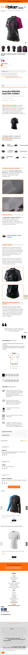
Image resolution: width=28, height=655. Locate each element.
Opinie (18, 3)
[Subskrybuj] (21, 568)
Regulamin (14, 600)
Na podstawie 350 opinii (14, 605)
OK (3, 652)
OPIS (14, 85)
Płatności (14, 588)
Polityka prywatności (14, 598)
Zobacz (14, 520)
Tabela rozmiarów (14, 584)
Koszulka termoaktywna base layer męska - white (13, 551)
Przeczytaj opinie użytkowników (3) (11, 76)
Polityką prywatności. (11, 650)
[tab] (14, 86)
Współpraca (14, 597)
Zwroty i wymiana (14, 585)
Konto (14, 575)
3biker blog (14, 594)
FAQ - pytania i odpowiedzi (14, 583)
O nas (22, 3)
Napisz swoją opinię (14, 486)
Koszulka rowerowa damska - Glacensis (11, 515)
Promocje (14, 592)
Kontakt (25, 3)
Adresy (14, 576)
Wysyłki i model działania (14, 587)
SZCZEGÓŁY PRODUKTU (14, 431)
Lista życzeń (14, 579)
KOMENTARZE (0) (14, 435)
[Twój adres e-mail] (13, 568)
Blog (15, 3)
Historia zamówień (14, 577)
